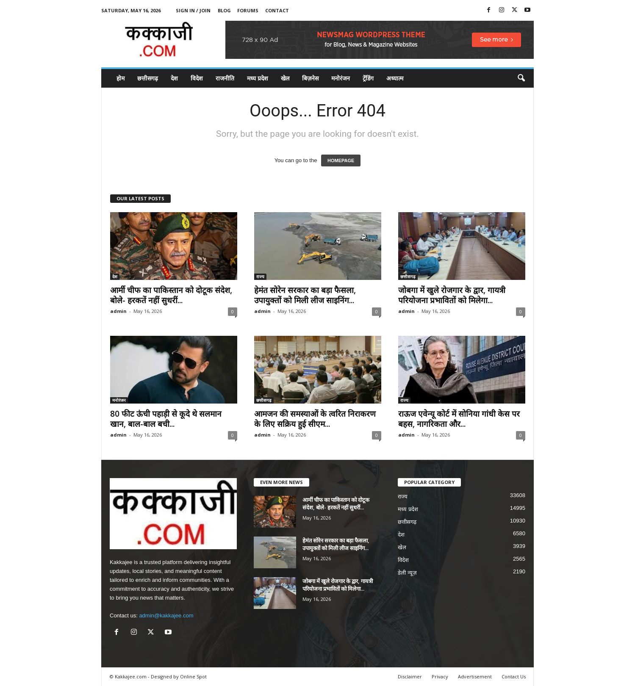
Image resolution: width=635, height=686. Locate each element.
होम (120, 78)
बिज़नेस (310, 78)
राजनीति (225, 78)
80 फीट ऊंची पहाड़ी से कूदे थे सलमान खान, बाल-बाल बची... (166, 418)
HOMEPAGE (340, 160)
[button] (521, 78)
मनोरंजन (340, 78)
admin (118, 311)
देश (174, 78)
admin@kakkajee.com (166, 615)
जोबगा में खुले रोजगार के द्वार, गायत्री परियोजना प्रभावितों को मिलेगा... (451, 295)
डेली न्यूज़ (407, 573)
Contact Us (514, 676)
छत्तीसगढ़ (147, 78)
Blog (224, 10)
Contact (277, 10)
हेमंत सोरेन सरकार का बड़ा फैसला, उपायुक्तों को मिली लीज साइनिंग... (305, 295)
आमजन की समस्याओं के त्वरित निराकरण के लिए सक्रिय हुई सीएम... (315, 418)
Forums (247, 10)
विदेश (197, 78)
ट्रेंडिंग (368, 78)
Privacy (440, 676)
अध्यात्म (394, 78)
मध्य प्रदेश (257, 78)
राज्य (260, 276)
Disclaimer (410, 676)
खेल (285, 78)
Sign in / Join (193, 10)
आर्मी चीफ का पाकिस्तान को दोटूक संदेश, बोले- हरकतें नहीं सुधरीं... (171, 295)
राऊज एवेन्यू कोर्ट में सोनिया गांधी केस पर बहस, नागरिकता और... (459, 418)
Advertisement (475, 676)
